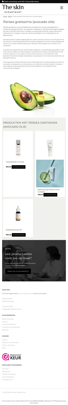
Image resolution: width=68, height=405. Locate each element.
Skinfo (10, 16)
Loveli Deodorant (8, 377)
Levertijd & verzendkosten (11, 327)
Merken (4, 340)
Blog (3, 348)
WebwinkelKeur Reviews (42, 401)
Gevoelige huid (7, 379)
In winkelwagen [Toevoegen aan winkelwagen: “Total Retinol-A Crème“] (18, 167)
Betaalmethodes (8, 319)
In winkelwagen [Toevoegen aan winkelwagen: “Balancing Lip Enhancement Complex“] (50, 194)
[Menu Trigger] (62, 8)
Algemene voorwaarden (10, 342)
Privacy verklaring (8, 345)
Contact (5, 322)
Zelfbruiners (6, 371)
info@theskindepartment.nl (12, 309)
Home (5, 16)
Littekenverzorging (8, 374)
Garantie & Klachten (9, 324)
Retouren (5, 330)
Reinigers (5, 369)
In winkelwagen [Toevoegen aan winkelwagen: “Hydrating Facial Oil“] (19, 235)
